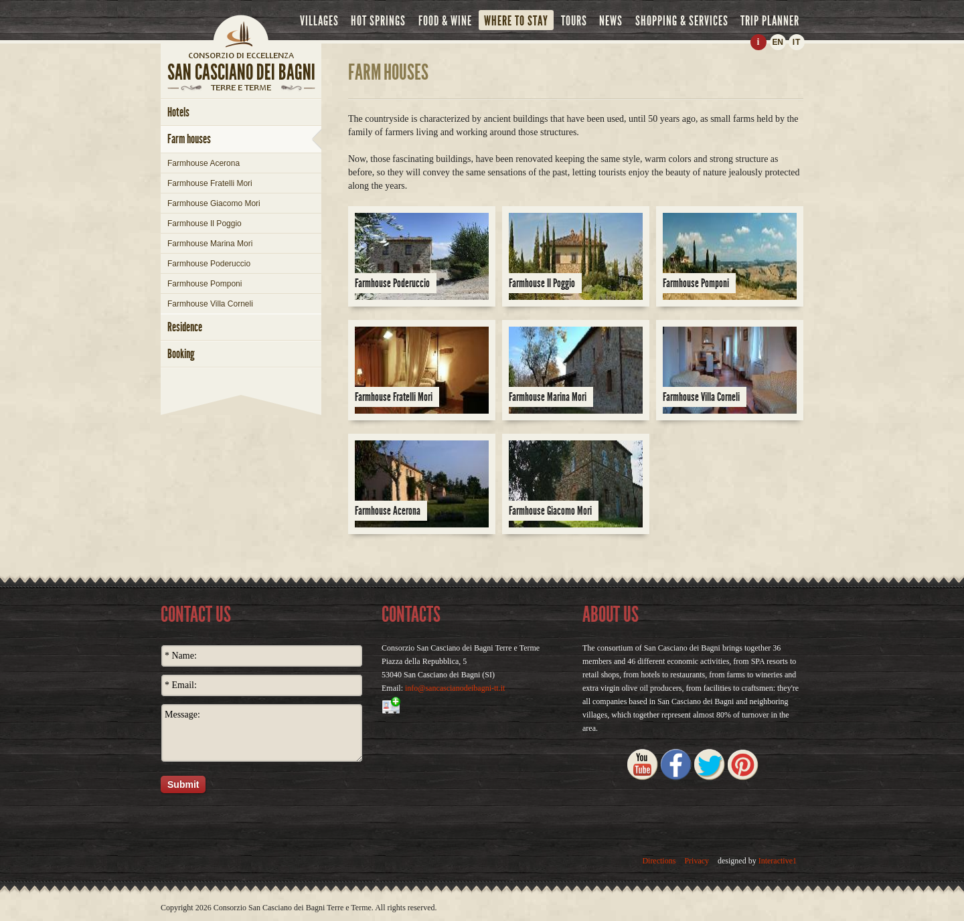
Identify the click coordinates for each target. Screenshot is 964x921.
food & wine (445, 21)
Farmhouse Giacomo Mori (213, 203)
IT (797, 42)
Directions (658, 860)
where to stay (516, 21)
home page (241, 55)
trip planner (769, 21)
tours (574, 21)
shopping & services (681, 21)
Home (241, 30)
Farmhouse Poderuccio (208, 263)
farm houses (189, 139)
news (611, 21)
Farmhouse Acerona (203, 163)
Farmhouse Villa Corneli (210, 304)
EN (777, 42)
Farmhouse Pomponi (204, 283)
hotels (178, 112)
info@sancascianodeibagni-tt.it (455, 688)
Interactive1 (777, 860)
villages (319, 21)
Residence (184, 327)
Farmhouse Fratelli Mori (209, 183)
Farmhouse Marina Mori (209, 243)
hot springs (378, 21)
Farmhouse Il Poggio (204, 223)
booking (181, 353)
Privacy (696, 860)
